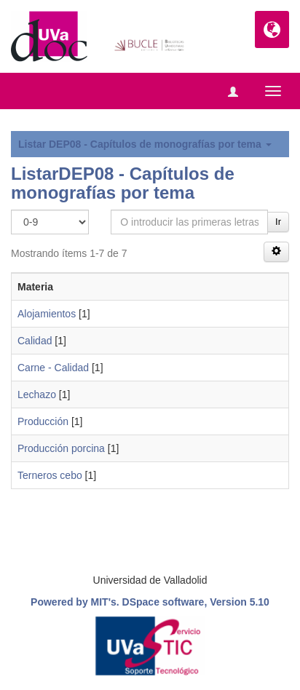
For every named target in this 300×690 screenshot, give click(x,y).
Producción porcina (61, 448)
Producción (42, 421)
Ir (278, 221)
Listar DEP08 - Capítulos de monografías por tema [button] (145, 144)
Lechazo (36, 394)
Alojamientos (46, 314)
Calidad (34, 340)
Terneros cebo (49, 475)
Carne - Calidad (53, 367)
